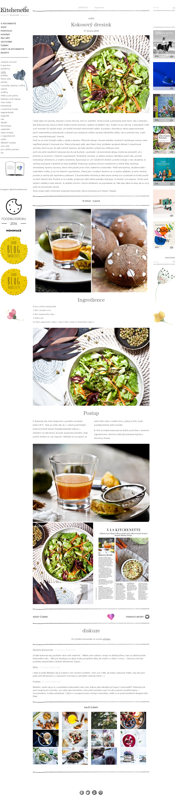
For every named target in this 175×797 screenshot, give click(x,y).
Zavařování (5, 129)
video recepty (7, 132)
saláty (3, 72)
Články (4, 45)
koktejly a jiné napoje (11, 98)
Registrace (99, 7)
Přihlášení (83, 7)
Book (14, 168)
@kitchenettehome (18, 189)
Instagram (94, 792)
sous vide (5, 145)
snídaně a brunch (9, 61)
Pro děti (5, 38)
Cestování (6, 41)
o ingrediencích (8, 135)
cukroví (4, 88)
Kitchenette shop (164, 20)
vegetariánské (7, 112)
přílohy (4, 82)
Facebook (81, 792)
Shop (3, 27)
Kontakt (5, 34)
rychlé (3, 139)
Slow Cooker (6, 102)
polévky (4, 75)
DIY (2, 152)
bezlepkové (6, 105)
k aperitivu (5, 65)
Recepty (5, 52)
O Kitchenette (8, 23)
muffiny (4, 92)
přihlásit (106, 638)
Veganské (5, 115)
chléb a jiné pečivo (9, 95)
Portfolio (6, 30)
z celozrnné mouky (9, 108)
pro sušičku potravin (10, 149)
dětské (4, 122)
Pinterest (100, 792)
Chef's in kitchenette (12, 49)
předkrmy (5, 68)
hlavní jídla (6, 78)
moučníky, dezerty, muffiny (13, 85)
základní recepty (8, 142)
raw (2, 119)
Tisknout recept (135, 616)
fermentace (6, 125)
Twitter (88, 792)
